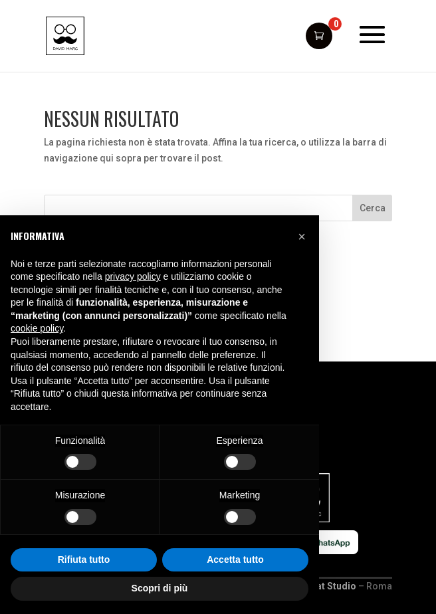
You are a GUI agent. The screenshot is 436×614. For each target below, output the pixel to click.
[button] (301, 236)
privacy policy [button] (133, 276)
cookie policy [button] (37, 328)
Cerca (372, 208)
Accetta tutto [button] (235, 559)
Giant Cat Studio (320, 586)
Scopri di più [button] (160, 588)
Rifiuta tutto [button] (84, 559)
